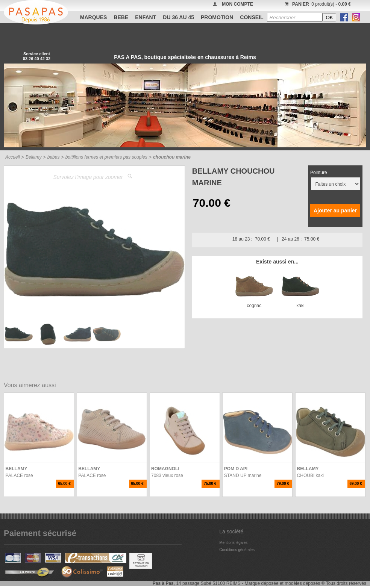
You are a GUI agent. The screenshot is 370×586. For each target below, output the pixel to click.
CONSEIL (251, 17)
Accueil (12, 157)
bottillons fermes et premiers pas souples (106, 157)
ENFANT (145, 17)
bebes (53, 157)
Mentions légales (233, 543)
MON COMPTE (237, 4)
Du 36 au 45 (178, 17)
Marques (93, 17)
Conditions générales (237, 550)
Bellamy (34, 157)
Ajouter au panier (335, 210)
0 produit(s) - (317, 4)
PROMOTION (217, 17)
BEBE (121, 17)
